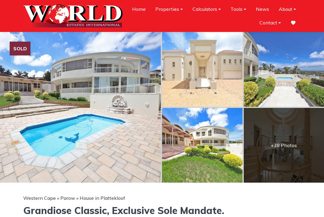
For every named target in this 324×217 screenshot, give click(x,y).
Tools (238, 9)
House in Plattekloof (102, 198)
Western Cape (39, 198)
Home (139, 9)
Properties (169, 9)
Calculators (206, 9)
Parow (67, 198)
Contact (270, 23)
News (262, 9)
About (287, 9)
